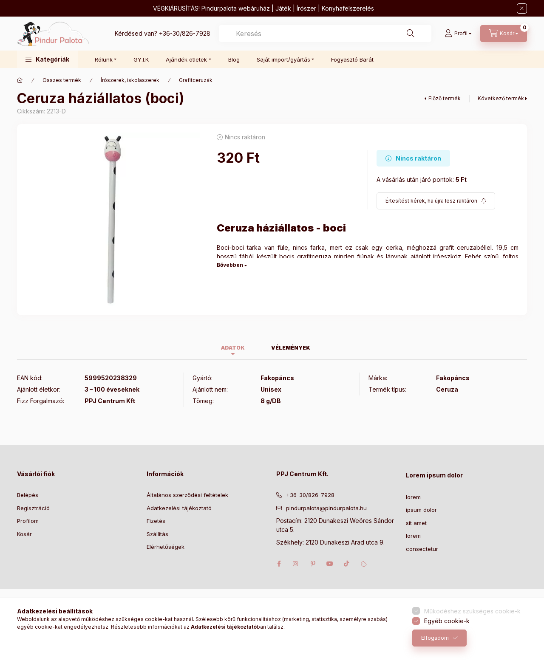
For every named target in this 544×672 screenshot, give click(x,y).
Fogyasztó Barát (352, 59)
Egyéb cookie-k (447, 620)
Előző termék (444, 98)
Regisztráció (33, 508)
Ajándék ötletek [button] (186, 59)
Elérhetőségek (165, 546)
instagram (295, 563)
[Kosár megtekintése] (503, 33)
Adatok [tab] (233, 347)
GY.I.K (141, 59)
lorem (413, 497)
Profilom (28, 520)
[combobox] (325, 33)
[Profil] (458, 33)
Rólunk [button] (104, 59)
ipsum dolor (421, 509)
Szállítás (157, 534)
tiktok (346, 563)
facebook (278, 563)
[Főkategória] (20, 80)
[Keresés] (410, 33)
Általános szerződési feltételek (187, 494)
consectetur (422, 548)
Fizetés (156, 520)
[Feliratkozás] (436, 200)
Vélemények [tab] (290, 347)
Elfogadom (435, 638)
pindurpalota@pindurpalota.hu (326, 508)
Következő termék (501, 98)
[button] (47, 59)
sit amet (416, 523)
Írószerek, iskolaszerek (130, 80)
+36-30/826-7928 (184, 33)
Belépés (27, 494)
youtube (329, 563)
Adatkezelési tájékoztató (179, 508)
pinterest (312, 563)
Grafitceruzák (195, 80)
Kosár (24, 534)
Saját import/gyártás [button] (283, 59)
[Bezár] (522, 8)
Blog (234, 59)
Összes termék (61, 80)
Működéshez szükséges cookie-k (472, 611)
